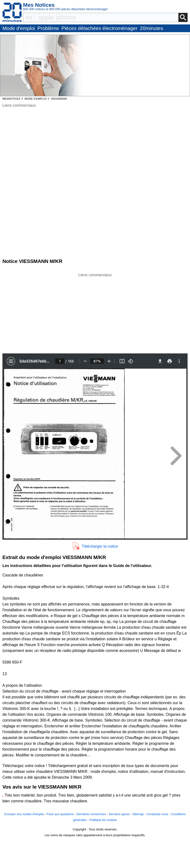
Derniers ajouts (119, 814)
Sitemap (138, 814)
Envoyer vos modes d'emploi (24, 814)
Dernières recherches (91, 814)
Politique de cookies (103, 820)
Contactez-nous (157, 814)
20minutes (151, 28)
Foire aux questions (60, 814)
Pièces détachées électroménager (99, 28)
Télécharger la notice (100, 546)
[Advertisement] (95, 312)
